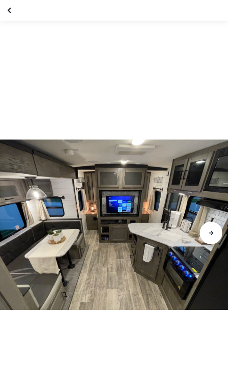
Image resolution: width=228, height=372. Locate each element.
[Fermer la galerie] (10, 10)
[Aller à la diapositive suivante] (211, 233)
